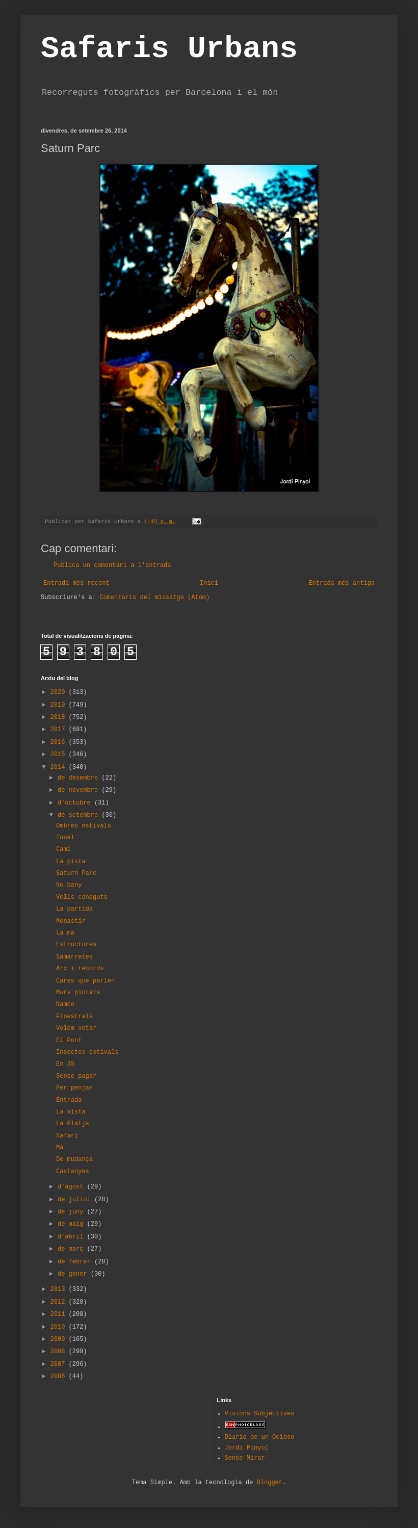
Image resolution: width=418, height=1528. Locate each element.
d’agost (72, 1186)
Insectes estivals (87, 1052)
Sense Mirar (245, 1458)
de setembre (79, 815)
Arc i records (80, 968)
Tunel (65, 837)
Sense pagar (76, 1076)
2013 (59, 1289)
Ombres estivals (83, 826)
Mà (59, 1147)
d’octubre (76, 803)
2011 (59, 1314)
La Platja (72, 1123)
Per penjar (74, 1088)
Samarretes (74, 957)
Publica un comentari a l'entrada (112, 565)
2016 (59, 742)
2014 (59, 767)
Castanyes (72, 1171)
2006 (59, 1376)
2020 (59, 692)
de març (72, 1249)
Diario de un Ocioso (260, 1437)
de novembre (79, 790)
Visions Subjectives (260, 1413)
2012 (59, 1302)
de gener (74, 1274)
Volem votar (76, 1028)
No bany (69, 885)
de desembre (79, 778)
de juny (72, 1211)
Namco (65, 1004)
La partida (74, 909)
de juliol (76, 1199)
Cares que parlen (85, 981)
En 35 (65, 1064)
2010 (59, 1327)
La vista (71, 1112)
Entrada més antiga (341, 583)
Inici (209, 583)
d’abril (72, 1236)
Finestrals (74, 1016)
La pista (71, 861)
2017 (59, 729)
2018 (59, 717)
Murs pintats (78, 992)
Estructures (76, 944)
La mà (65, 933)
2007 (59, 1364)
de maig (72, 1224)
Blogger (269, 1482)
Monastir (71, 921)
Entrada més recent (76, 583)
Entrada (69, 1100)
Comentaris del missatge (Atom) (154, 597)
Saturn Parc (76, 873)
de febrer (76, 1261)
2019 (59, 705)
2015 (59, 754)
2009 (59, 1339)
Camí (63, 849)
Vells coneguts (82, 897)
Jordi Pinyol (247, 1448)
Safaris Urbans (169, 49)
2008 (59, 1351)
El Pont (69, 1040)
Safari (67, 1135)
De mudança (74, 1159)
